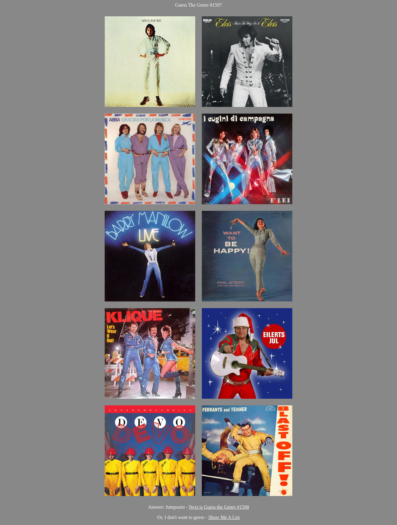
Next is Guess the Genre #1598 (219, 507)
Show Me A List (224, 517)
